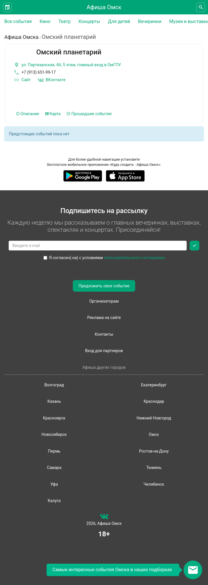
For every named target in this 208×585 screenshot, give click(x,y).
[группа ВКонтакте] (104, 517)
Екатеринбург (154, 385)
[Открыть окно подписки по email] (193, 570)
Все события (18, 21)
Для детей (119, 21)
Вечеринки (149, 21)
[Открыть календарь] (7, 7)
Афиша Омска (21, 37)
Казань (54, 401)
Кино (45, 21)
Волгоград (54, 385)
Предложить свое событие (104, 286)
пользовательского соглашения (134, 257)
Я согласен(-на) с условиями (104, 257)
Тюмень (153, 467)
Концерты (89, 21)
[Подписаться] (194, 245)
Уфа (54, 484)
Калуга (54, 500)
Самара (54, 467)
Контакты (104, 334)
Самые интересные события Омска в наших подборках (112, 569)
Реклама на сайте (104, 317)
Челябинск (154, 484)
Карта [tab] (53, 113)
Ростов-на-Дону (154, 451)
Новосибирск (54, 434)
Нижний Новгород (154, 418)
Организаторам (104, 301)
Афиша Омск (104, 7)
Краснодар (154, 401)
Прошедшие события (89, 113)
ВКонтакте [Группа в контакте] (51, 80)
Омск (154, 434)
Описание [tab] (27, 113)
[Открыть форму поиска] (201, 7)
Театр (64, 21)
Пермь (54, 451)
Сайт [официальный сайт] (21, 80)
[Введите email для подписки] (98, 245)
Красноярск (54, 418)
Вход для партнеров (104, 350)
